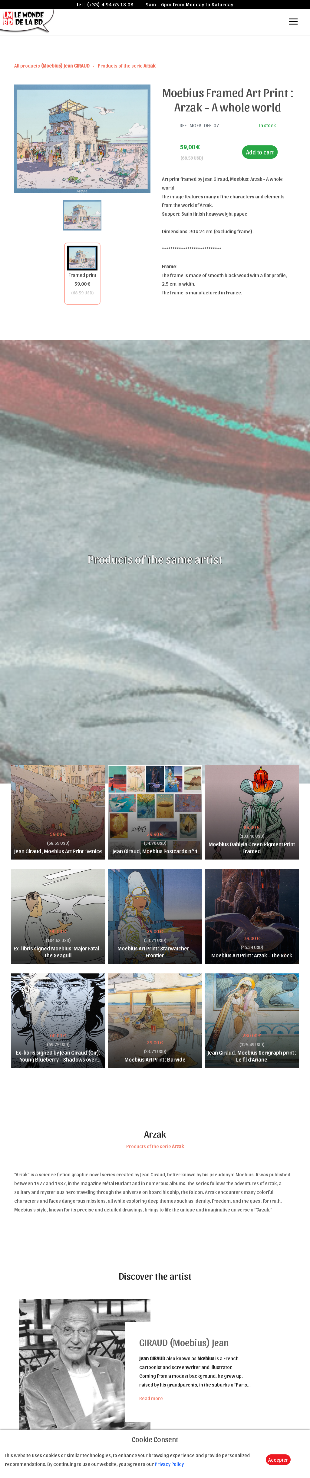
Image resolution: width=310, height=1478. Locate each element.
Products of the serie (126, 65)
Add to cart (260, 152)
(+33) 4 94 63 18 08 (110, 4)
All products (52, 65)
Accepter (278, 1459)
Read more (151, 1398)
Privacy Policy (169, 1464)
